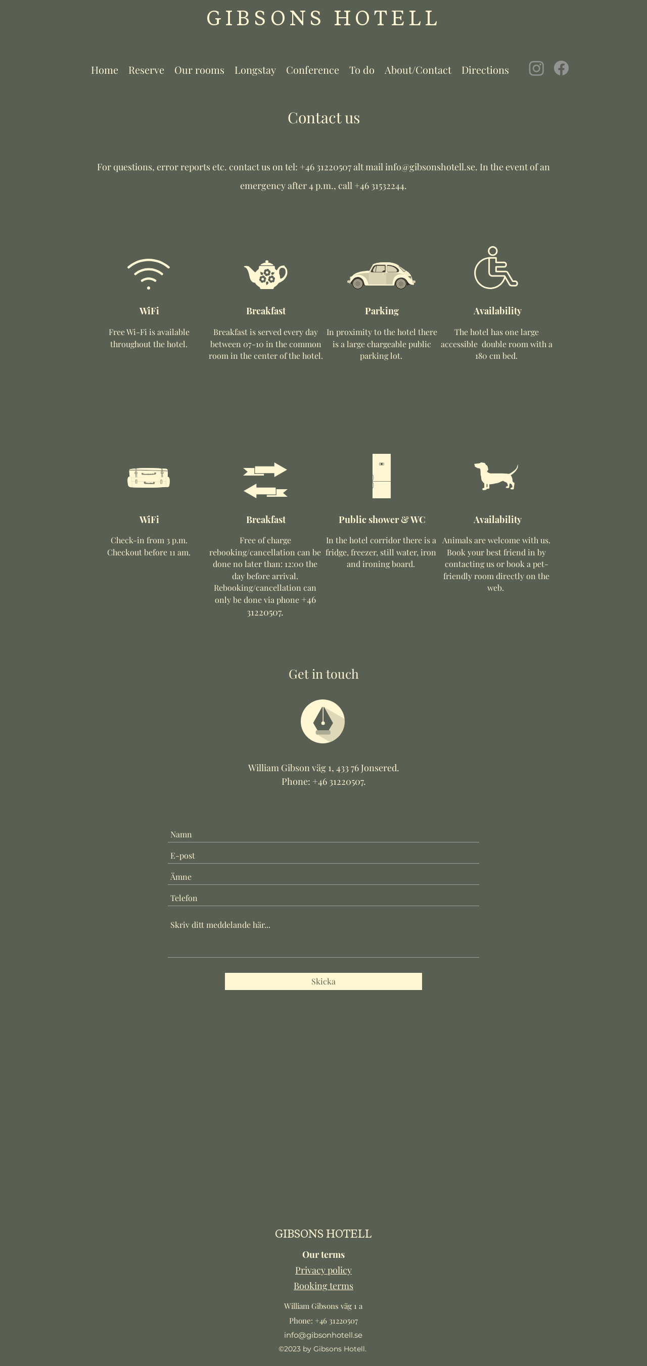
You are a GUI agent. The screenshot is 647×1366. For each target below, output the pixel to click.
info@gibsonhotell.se (323, 1335)
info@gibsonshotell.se (430, 167)
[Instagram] (536, 68)
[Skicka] (323, 981)
